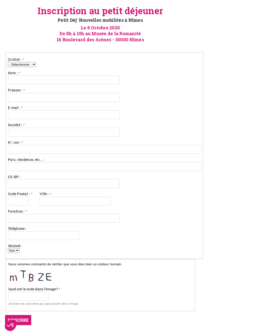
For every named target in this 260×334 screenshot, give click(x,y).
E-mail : (15, 107)
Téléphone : (17, 228)
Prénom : (16, 90)
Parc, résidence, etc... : (26, 159)
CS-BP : (14, 176)
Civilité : (16, 59)
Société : (16, 124)
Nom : (14, 72)
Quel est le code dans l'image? (34, 289)
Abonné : (15, 245)
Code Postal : (20, 193)
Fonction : (17, 211)
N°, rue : (15, 142)
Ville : (45, 193)
